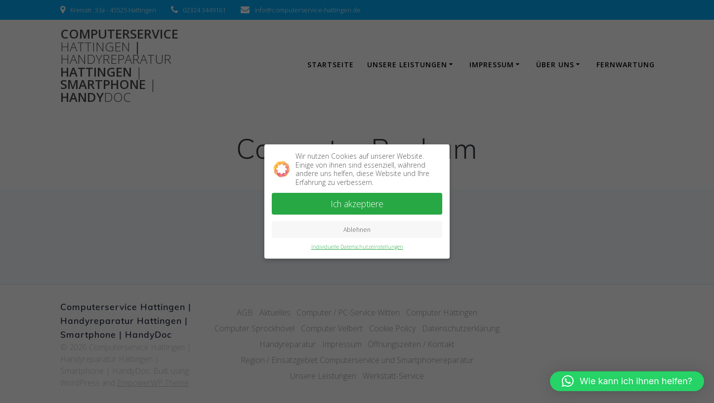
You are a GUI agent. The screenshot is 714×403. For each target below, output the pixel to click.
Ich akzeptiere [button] (357, 202)
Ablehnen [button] (357, 228)
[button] (627, 381)
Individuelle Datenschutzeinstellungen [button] (357, 244)
